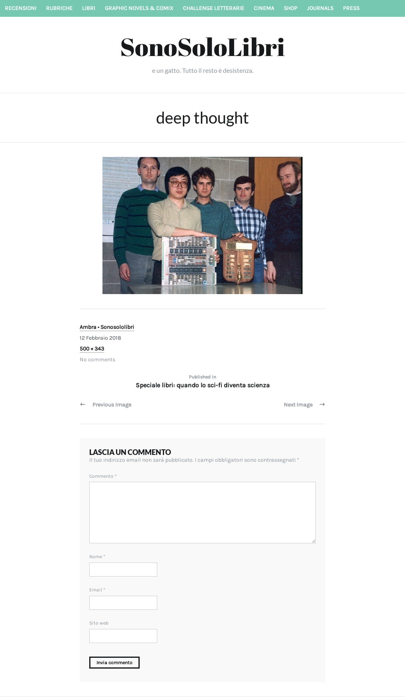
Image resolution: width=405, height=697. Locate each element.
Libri (88, 8)
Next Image (298, 404)
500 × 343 (92, 348)
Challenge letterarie (213, 8)
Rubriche (59, 8)
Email (97, 590)
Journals (320, 8)
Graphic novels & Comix (139, 8)
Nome (97, 556)
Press (351, 8)
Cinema (264, 8)
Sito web (98, 623)
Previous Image (111, 404)
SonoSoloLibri (202, 46)
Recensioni (20, 8)
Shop (290, 8)
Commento (103, 476)
